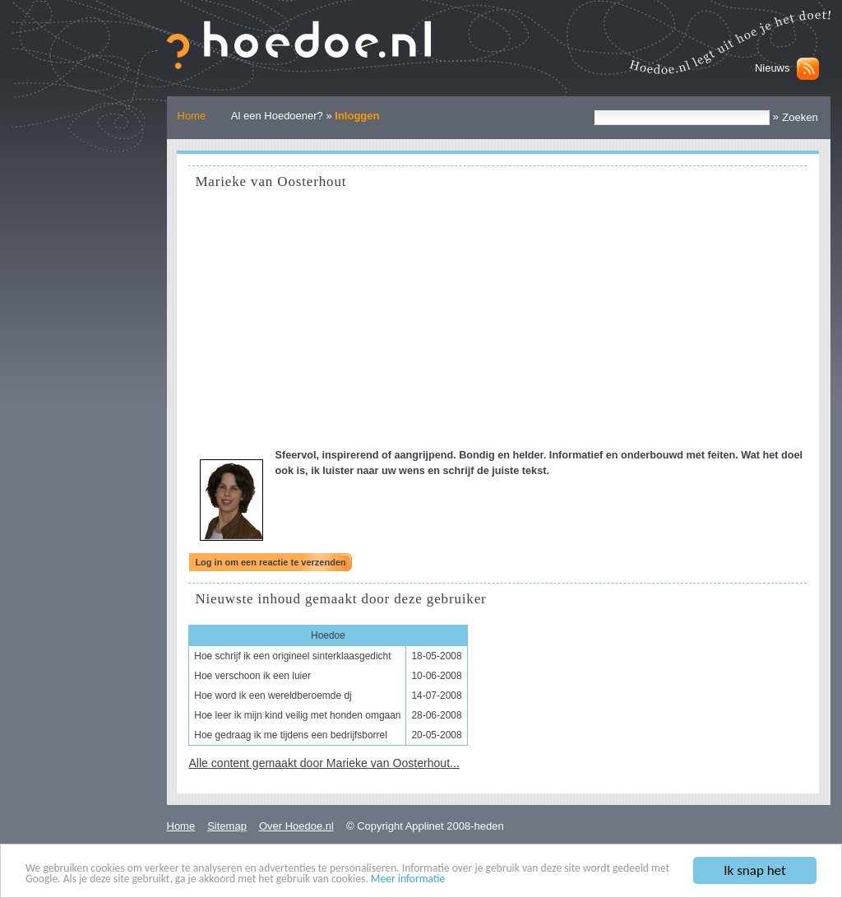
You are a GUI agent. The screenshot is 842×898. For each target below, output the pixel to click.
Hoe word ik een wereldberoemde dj (272, 695)
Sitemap (227, 826)
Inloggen (357, 115)
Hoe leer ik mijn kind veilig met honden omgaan (297, 715)
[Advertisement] (497, 324)
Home (192, 115)
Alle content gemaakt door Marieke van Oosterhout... (323, 763)
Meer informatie (408, 879)
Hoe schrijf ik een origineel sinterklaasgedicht (292, 656)
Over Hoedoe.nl (296, 826)
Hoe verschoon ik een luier (252, 676)
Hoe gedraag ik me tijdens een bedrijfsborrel (290, 735)
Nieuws (772, 68)
